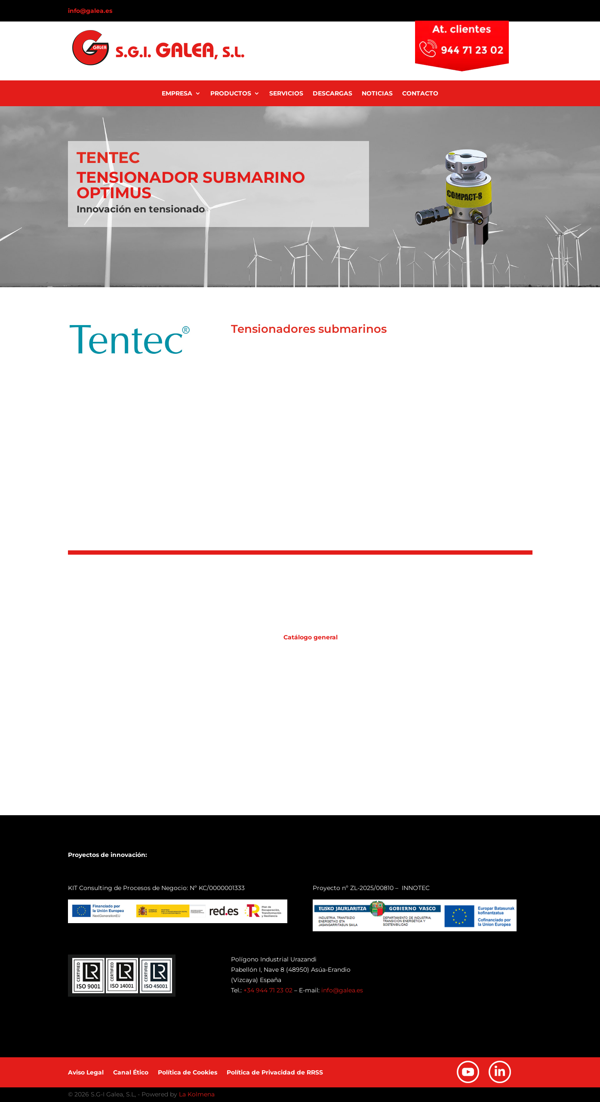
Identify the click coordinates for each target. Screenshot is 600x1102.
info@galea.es (90, 11)
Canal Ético (130, 1072)
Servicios (286, 93)
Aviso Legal (86, 1072)
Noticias (377, 93)
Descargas (332, 93)
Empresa (177, 93)
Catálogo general (310, 637)
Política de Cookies (187, 1072)
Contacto (420, 93)
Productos (230, 93)
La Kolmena (197, 1094)
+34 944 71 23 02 (267, 990)
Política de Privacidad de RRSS (275, 1072)
